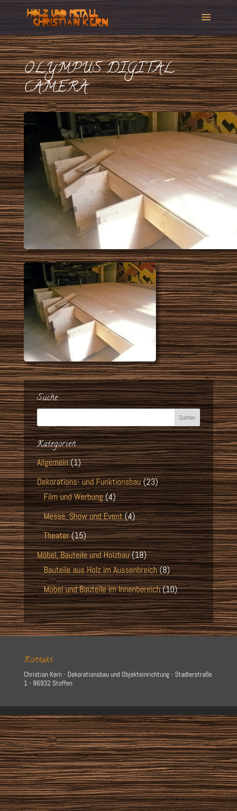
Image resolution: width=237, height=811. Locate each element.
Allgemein (52, 462)
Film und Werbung (73, 496)
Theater (56, 535)
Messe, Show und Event (83, 516)
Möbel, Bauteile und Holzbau (83, 554)
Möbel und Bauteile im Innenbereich (102, 589)
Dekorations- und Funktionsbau (89, 481)
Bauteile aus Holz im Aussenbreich (100, 569)
